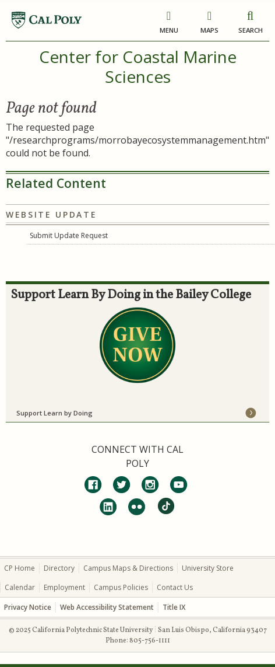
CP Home (19, 568)
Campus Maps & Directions (128, 568)
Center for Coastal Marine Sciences (138, 67)
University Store (208, 568)
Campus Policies (121, 587)
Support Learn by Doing (54, 412)
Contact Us (175, 587)
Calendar (20, 587)
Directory (59, 568)
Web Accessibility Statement (107, 607)
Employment (64, 587)
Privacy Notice (27, 607)
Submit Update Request (69, 235)
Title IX (174, 607)
